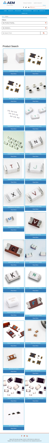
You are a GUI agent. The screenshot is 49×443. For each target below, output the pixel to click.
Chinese (44, 5)
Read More (13, 73)
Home (3, 16)
